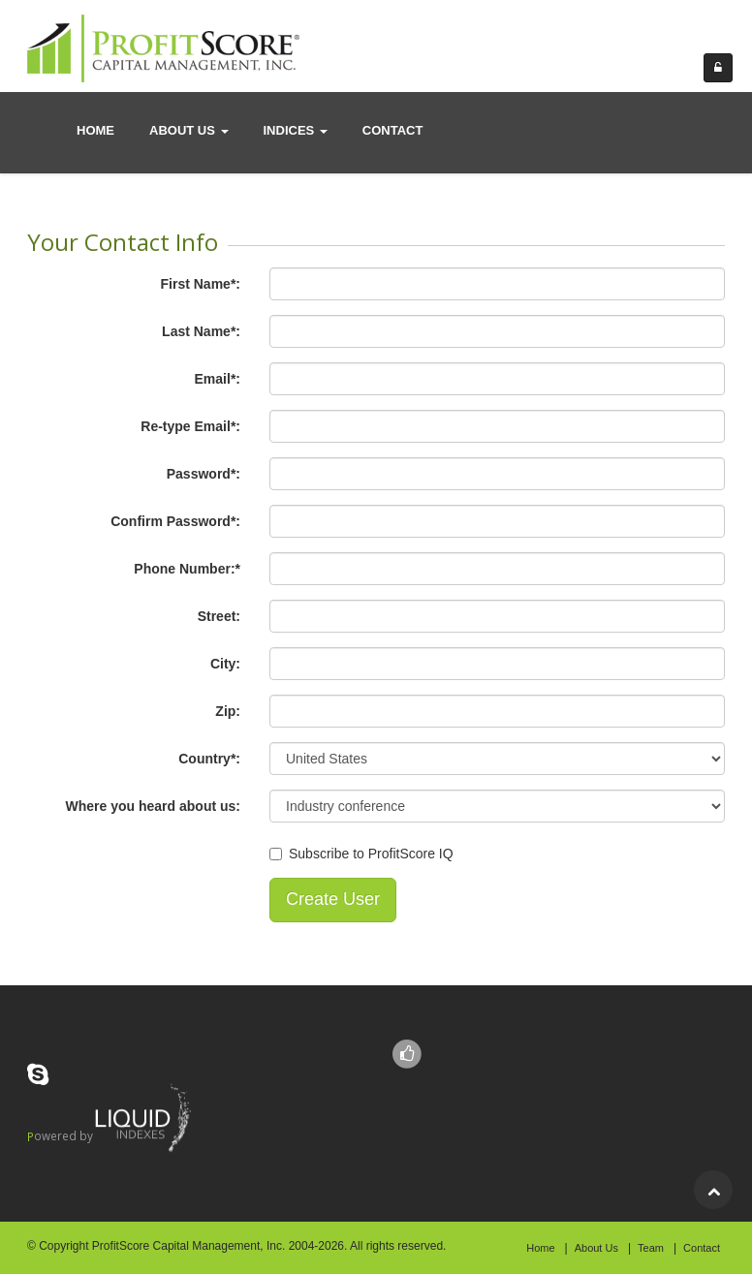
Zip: (227, 711)
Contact (701, 1248)
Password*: (203, 474)
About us (189, 130)
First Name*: (200, 284)
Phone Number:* (187, 568)
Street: (219, 616)
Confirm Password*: (175, 521)
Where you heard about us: (153, 806)
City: (225, 663)
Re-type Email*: (190, 426)
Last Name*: (201, 331)
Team (651, 1248)
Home (95, 130)
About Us (596, 1248)
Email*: (217, 379)
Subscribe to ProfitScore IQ (371, 853)
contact (392, 130)
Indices (296, 130)
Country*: (209, 758)
